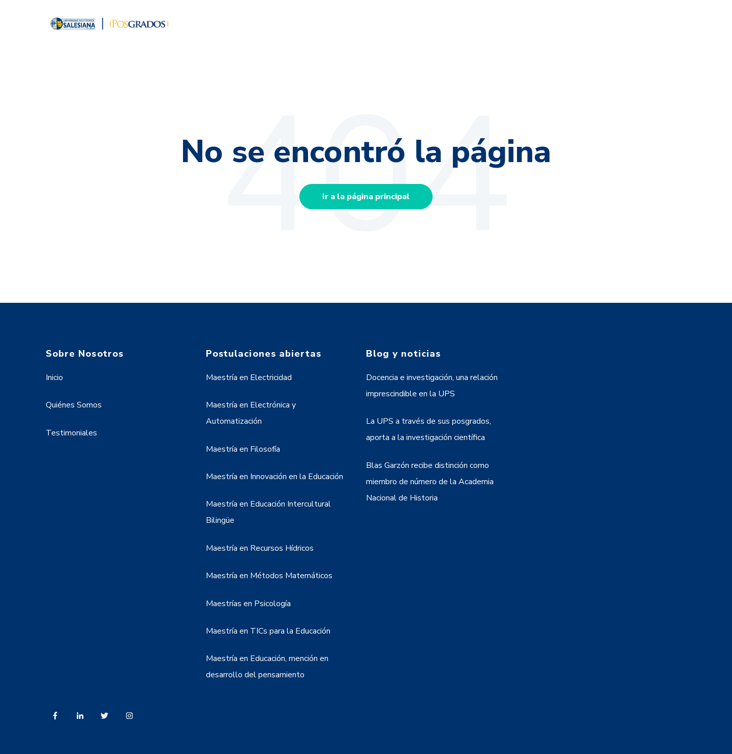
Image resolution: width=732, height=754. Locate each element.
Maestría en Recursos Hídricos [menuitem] (260, 548)
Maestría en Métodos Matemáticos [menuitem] (269, 575)
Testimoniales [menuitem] (71, 432)
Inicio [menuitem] (54, 377)
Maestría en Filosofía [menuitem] (243, 449)
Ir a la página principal (366, 196)
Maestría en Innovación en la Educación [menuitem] (274, 476)
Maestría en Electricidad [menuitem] (249, 377)
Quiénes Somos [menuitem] (74, 405)
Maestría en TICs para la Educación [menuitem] (268, 631)
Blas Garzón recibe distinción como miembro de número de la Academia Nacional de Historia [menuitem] (430, 482)
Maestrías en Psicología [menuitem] (248, 603)
